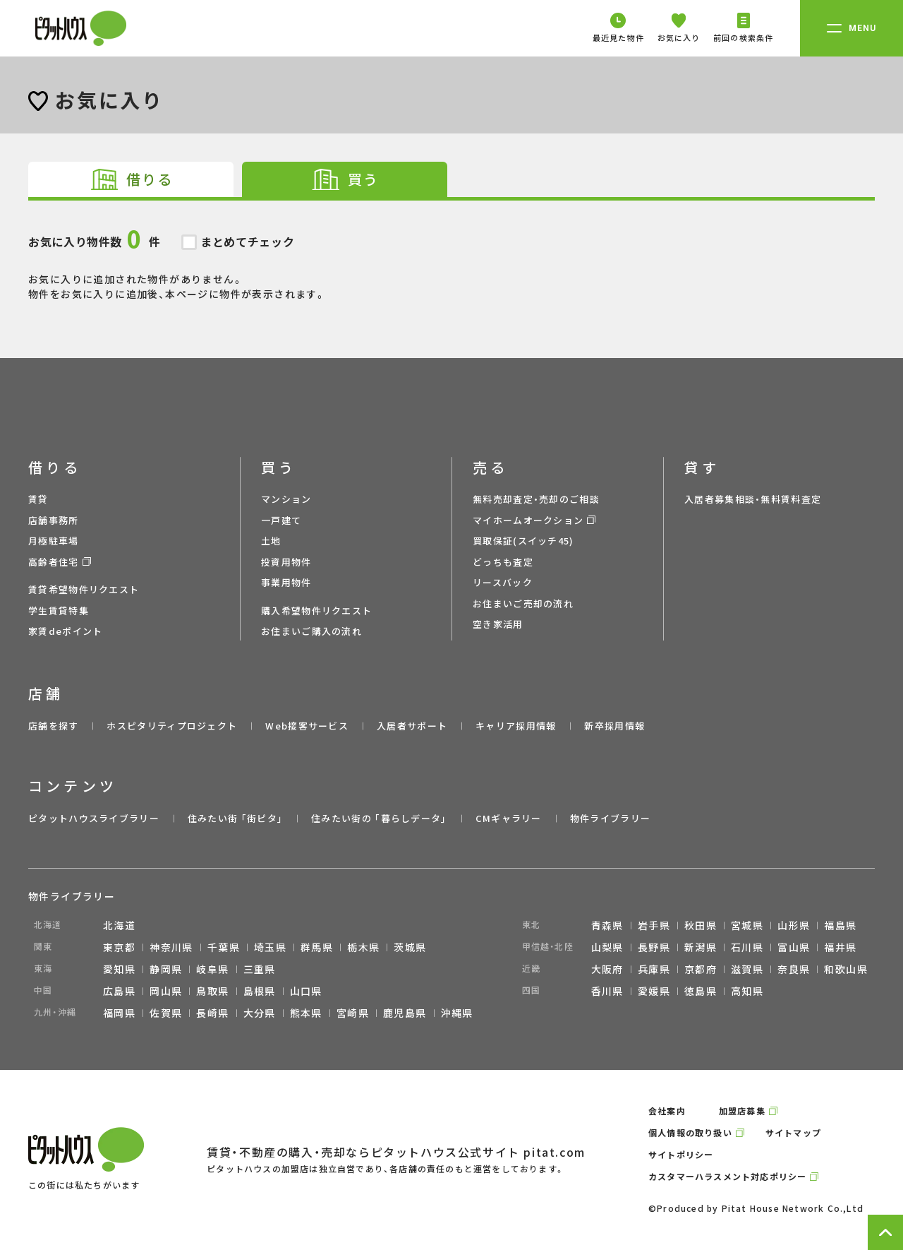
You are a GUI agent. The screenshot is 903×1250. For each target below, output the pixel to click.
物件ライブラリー (610, 818)
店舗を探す (53, 725)
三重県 (259, 969)
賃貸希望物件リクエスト (83, 589)
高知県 (747, 991)
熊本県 (306, 1013)
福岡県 (119, 1013)
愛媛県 (654, 991)
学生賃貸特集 (58, 610)
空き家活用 (498, 624)
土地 (271, 540)
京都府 (700, 969)
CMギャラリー (508, 818)
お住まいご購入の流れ (311, 631)
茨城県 (410, 947)
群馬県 (317, 947)
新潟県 (700, 947)
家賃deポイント (65, 631)
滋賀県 (747, 969)
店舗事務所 (53, 520)
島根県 (259, 991)
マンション (286, 499)
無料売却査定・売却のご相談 (536, 499)
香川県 (607, 991)
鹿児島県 (405, 1013)
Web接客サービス (307, 725)
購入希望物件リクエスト (316, 610)
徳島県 (700, 991)
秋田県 (700, 925)
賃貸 (38, 499)
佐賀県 (166, 1013)
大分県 (259, 1013)
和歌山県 (846, 969)
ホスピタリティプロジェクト (172, 725)
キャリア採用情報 (515, 725)
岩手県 (654, 925)
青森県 (607, 925)
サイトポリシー (680, 1154)
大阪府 (607, 969)
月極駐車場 (53, 540)
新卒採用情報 (614, 725)
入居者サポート (412, 725)
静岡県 (166, 969)
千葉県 (223, 947)
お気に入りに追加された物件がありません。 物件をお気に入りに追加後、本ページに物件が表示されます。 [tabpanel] (451, 251)
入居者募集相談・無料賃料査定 (752, 499)
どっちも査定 (503, 562)
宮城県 (747, 925)
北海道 (119, 925)
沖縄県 (457, 1013)
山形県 (793, 925)
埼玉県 (270, 947)
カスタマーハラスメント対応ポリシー (727, 1176)
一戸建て (281, 520)
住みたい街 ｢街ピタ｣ (235, 818)
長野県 (654, 947)
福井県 (840, 947)
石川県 (747, 947)
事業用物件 (286, 582)
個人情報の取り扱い (690, 1132)
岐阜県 (212, 969)
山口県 (306, 991)
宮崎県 (353, 1013)
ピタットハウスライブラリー (93, 818)
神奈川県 (171, 947)
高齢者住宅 (53, 562)
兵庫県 (654, 969)
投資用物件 (286, 562)
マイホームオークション (528, 520)
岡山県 (166, 991)
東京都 (119, 947)
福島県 (840, 925)
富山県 (793, 947)
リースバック (503, 582)
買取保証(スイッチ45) (523, 540)
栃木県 (363, 947)
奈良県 (793, 969)
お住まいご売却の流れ (523, 603)
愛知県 (119, 969)
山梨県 (607, 947)
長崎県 (212, 1013)
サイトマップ (793, 1132)
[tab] (131, 179)
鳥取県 (212, 991)
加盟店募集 (742, 1111)
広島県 (119, 991)
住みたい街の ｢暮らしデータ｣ (379, 818)
